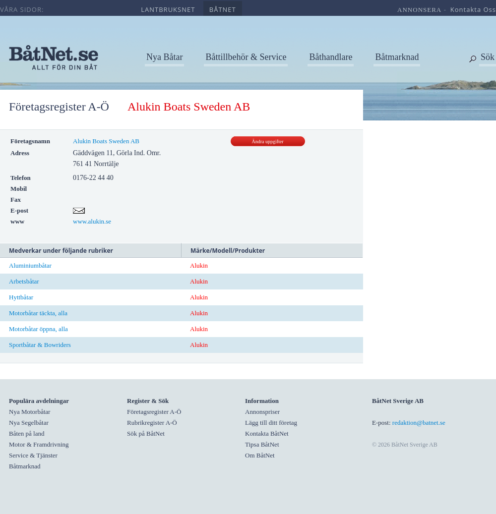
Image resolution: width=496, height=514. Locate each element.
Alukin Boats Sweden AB (106, 141)
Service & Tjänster (33, 455)
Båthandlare (330, 57)
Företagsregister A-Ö (59, 106)
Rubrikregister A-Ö (152, 422)
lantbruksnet (168, 9)
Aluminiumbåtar (30, 265)
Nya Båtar (164, 57)
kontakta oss (473, 9)
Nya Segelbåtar (29, 422)
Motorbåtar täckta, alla (38, 313)
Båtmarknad (397, 57)
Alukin (199, 265)
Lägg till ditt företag (271, 422)
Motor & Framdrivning (39, 444)
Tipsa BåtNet (262, 444)
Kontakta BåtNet (267, 433)
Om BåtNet (260, 455)
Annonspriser (262, 411)
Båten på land (26, 433)
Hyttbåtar (21, 297)
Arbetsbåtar (24, 281)
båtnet (222, 9)
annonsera (419, 9)
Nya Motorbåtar (29, 411)
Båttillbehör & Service (245, 57)
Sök (488, 57)
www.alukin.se (92, 221)
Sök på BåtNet (146, 433)
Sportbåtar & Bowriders (40, 344)
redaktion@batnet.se (418, 422)
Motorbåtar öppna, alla (38, 329)
